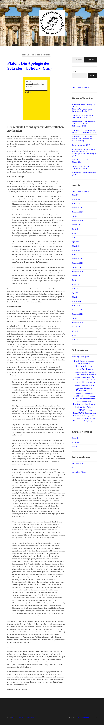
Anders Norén (83, 717)
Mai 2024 (75, 288)
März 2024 (75, 297)
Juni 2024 (75, 284)
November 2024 (77, 263)
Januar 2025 (76, 254)
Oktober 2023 (76, 318)
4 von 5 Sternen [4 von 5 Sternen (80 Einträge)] (84, 366)
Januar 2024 (76, 305)
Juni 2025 (75, 233)
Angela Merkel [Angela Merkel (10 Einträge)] (78, 372)
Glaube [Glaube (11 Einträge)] (74, 382)
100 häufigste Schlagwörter (81, 356)
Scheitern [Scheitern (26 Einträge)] (88, 413)
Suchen (74, 71)
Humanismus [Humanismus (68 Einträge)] (88, 382)
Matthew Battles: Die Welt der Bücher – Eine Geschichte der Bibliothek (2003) (82, 139)
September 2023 (77, 322)
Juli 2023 (75, 331)
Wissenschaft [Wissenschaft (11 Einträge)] (80, 421)
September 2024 (77, 271)
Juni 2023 (75, 335)
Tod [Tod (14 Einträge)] (82, 418)
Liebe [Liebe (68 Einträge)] (76, 396)
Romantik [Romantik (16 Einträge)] (89, 410)
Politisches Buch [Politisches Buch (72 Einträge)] (81, 404)
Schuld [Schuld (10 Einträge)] (94, 413)
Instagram (75, 442)
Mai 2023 (75, 339)
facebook (75, 438)
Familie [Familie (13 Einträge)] (85, 380)
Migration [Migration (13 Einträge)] (92, 396)
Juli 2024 (75, 280)
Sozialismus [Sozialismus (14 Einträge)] (77, 418)
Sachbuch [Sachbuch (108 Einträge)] (78, 412)
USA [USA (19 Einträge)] (74, 421)
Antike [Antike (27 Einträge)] (84, 372)
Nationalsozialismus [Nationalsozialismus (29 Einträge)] (87, 399)
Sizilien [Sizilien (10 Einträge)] (93, 415)
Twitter (74, 446)
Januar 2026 (76, 203)
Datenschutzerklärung (79, 472)
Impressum (75, 468)
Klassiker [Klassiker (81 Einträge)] (81, 390)
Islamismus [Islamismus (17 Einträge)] (80, 388)
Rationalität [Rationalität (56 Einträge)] (80, 407)
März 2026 (75, 195)
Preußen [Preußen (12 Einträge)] (93, 404)
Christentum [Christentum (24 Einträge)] (91, 375)
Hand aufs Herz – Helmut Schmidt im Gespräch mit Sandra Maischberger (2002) (83, 124)
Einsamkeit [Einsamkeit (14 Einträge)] (76, 380)
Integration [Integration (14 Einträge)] (78, 385)
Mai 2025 (75, 237)
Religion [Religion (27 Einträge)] (90, 407)
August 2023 (76, 327)
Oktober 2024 (76, 267)
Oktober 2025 (76, 216)
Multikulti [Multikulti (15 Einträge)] (76, 399)
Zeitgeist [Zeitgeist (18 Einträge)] (87, 421)
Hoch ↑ (94, 717)
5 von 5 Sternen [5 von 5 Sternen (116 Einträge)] (84, 369)
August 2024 (76, 276)
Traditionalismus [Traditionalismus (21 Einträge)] (89, 418)
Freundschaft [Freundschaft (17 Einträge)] (91, 380)
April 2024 (75, 293)
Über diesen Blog (77, 463)
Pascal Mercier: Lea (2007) (81, 145)
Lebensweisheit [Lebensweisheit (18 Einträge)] (88, 393)
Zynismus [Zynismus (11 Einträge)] (92, 421)
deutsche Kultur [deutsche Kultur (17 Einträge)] (86, 377)
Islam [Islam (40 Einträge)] (91, 385)
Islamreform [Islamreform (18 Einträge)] (88, 388)
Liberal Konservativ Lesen (23, 717)
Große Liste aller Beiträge (80, 88)
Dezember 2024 (77, 259)
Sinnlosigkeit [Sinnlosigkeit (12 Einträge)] (87, 416)
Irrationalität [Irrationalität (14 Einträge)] (84, 385)
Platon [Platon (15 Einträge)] (89, 401)
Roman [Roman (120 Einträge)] (81, 409)
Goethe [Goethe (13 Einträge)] (79, 383)
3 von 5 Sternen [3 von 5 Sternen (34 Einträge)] (84, 363)
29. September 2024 (14, 73)
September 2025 (77, 220)
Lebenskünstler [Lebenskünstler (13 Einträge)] (79, 393)
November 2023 (77, 314)
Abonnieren (90, 60)
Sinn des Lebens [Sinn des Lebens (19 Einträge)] (78, 416)
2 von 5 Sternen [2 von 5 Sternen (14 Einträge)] (90, 361)
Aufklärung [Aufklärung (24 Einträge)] (76, 375)
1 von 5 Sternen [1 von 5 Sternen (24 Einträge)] (79, 361)
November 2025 (77, 212)
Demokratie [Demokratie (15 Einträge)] (77, 377)
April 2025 (75, 242)
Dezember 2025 (77, 208)
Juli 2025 (75, 229)
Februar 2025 (76, 250)
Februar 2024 (76, 301)
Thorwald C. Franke (32, 73)
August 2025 (76, 225)
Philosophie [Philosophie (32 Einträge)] (82, 401)
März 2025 (75, 246)
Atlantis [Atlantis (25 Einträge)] (91, 372)
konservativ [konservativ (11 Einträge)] (89, 391)
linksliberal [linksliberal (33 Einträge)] (84, 396)
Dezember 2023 (77, 310)
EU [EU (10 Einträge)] (81, 380)
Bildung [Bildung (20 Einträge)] (84, 375)
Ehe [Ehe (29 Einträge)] (93, 377)
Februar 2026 (76, 199)
